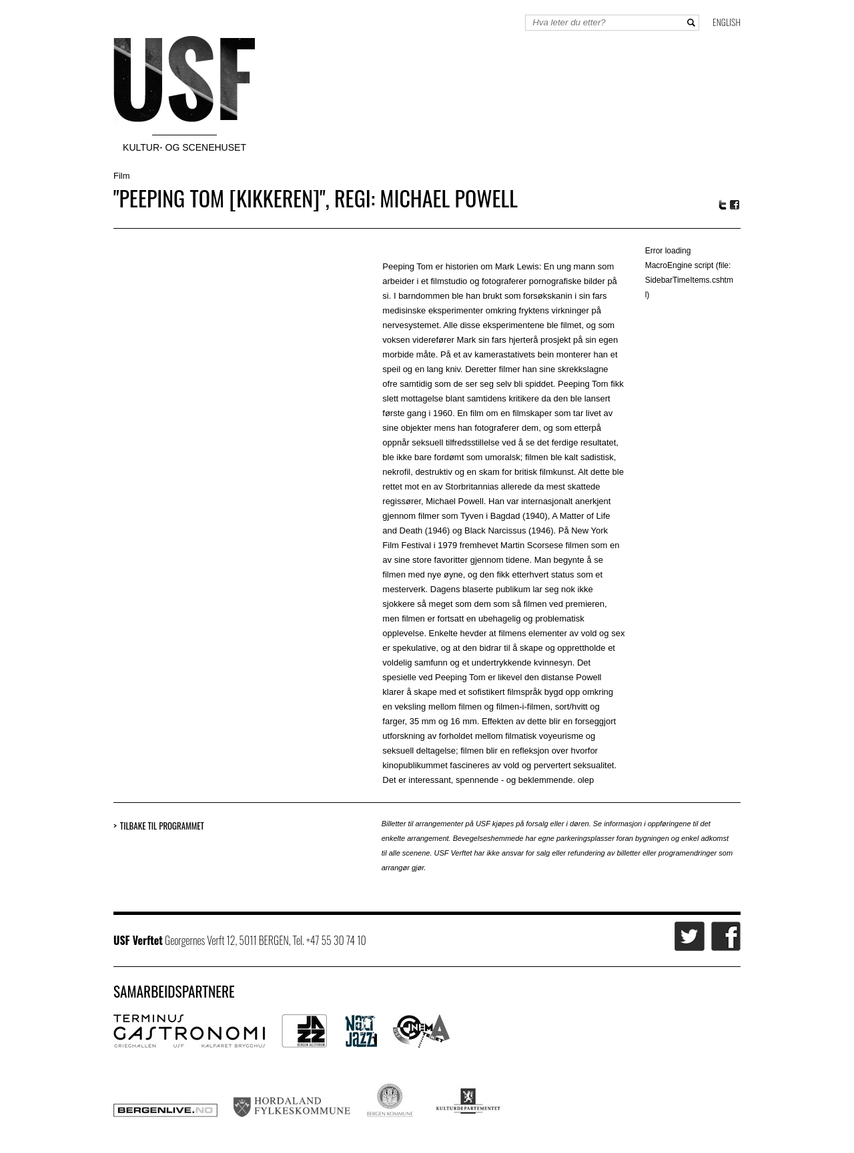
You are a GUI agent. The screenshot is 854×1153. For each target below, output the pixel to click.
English (727, 22)
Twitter (722, 204)
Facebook (735, 205)
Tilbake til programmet (162, 826)
